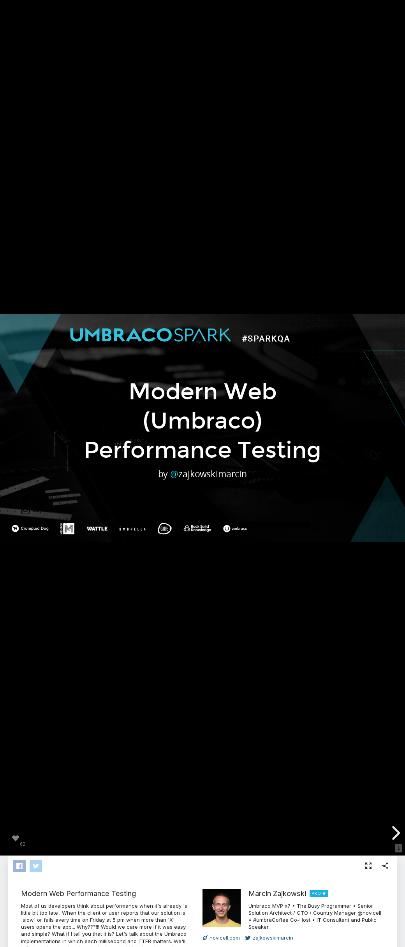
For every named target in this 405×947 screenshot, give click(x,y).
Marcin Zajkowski (277, 893)
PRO (316, 893)
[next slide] (395, 833)
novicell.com (221, 938)
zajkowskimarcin (269, 938)
